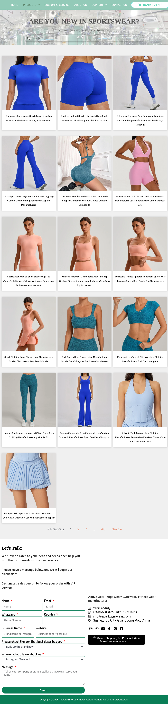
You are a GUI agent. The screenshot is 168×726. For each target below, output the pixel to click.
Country (50, 640)
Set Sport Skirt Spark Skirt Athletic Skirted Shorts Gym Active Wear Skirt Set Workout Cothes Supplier (28, 539)
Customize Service (56, 4)
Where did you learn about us (22, 680)
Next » (116, 555)
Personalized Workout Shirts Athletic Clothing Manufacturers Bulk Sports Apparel (140, 374)
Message (8, 692)
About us (80, 4)
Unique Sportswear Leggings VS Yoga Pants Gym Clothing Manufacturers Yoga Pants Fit (28, 454)
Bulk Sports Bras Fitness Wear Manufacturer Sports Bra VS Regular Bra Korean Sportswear (84, 374)
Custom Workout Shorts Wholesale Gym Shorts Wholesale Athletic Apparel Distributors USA (84, 120)
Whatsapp (9, 640)
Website (41, 653)
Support (99, 4)
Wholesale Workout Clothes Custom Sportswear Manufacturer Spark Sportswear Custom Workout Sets (140, 205)
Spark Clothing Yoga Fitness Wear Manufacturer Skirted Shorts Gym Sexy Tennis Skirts (28, 374)
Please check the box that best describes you (32, 667)
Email (48, 626)
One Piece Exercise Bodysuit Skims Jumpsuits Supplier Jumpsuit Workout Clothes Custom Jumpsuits (84, 205)
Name (6, 626)
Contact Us (119, 4)
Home (14, 4)
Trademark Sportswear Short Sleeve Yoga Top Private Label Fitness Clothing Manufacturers (28, 120)
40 (103, 555)
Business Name (12, 653)
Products (31, 4)
